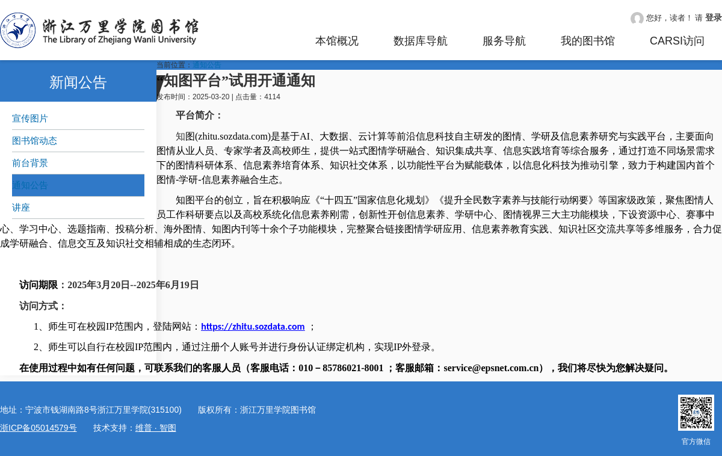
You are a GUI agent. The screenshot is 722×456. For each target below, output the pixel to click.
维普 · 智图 (155, 428)
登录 (713, 17)
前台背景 (30, 163)
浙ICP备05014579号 (38, 428)
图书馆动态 (34, 140)
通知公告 (30, 185)
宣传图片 (30, 118)
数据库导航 (420, 41)
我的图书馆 (588, 41)
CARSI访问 (677, 41)
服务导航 (504, 41)
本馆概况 (337, 41)
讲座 (21, 207)
